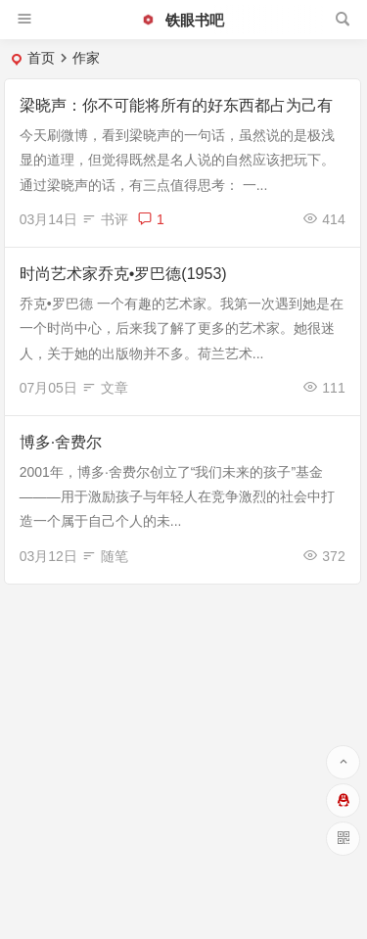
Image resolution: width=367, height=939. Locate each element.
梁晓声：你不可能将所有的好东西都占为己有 (176, 105)
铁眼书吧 (182, 20)
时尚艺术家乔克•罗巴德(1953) (123, 273)
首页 (41, 58)
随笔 (114, 556)
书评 (114, 219)
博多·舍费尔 (61, 442)
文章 (114, 388)
